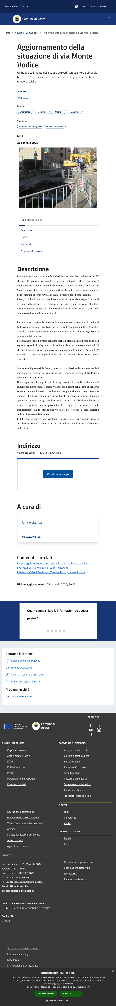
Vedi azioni (25, 98)
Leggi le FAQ (70, 873)
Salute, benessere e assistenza (23, 834)
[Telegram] (91, 734)
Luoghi (67, 838)
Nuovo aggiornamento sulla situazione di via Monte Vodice (52, 563)
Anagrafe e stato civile (76, 750)
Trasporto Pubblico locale (77, 796)
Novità (18, 33)
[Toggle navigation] (6, 19)
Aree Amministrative (18, 756)
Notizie (68, 812)
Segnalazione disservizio (77, 868)
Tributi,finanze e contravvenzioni (25, 823)
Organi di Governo (17, 750)
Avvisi (67, 823)
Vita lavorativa (72, 761)
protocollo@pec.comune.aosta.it (25, 882)
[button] (58, 1000)
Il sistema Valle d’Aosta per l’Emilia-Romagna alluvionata (51, 572)
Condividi (24, 92)
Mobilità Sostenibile (74, 790)
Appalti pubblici (72, 773)
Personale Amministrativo (21, 778)
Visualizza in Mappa (58, 474)
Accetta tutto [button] (46, 993)
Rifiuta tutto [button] (70, 993)
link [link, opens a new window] (88, 987)
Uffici (10, 761)
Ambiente (12, 829)
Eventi (67, 844)
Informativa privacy (17, 954)
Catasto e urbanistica (75, 778)
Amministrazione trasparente (23, 948)
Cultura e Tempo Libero (76, 756)
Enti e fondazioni (16, 767)
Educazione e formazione (20, 812)
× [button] (112, 971)
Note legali (13, 960)
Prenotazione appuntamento (79, 862)
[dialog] (58, 987)
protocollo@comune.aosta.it (18, 891)
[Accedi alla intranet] (98, 6)
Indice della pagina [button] (31, 220)
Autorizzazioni (15, 840)
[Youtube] (91, 730)
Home (7, 33)
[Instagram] (99, 730)
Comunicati (32, 33)
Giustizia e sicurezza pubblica (23, 817)
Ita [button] (86, 6)
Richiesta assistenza (75, 879)
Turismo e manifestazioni (77, 784)
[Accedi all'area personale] (76, 6)
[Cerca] (109, 19)
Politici (11, 773)
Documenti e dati (16, 784)
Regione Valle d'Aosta (16, 6)
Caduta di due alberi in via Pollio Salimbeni (42, 568)
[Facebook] (91, 725)
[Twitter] (99, 725)
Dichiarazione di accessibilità (22, 965)
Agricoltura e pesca (17, 846)
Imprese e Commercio (75, 767)
